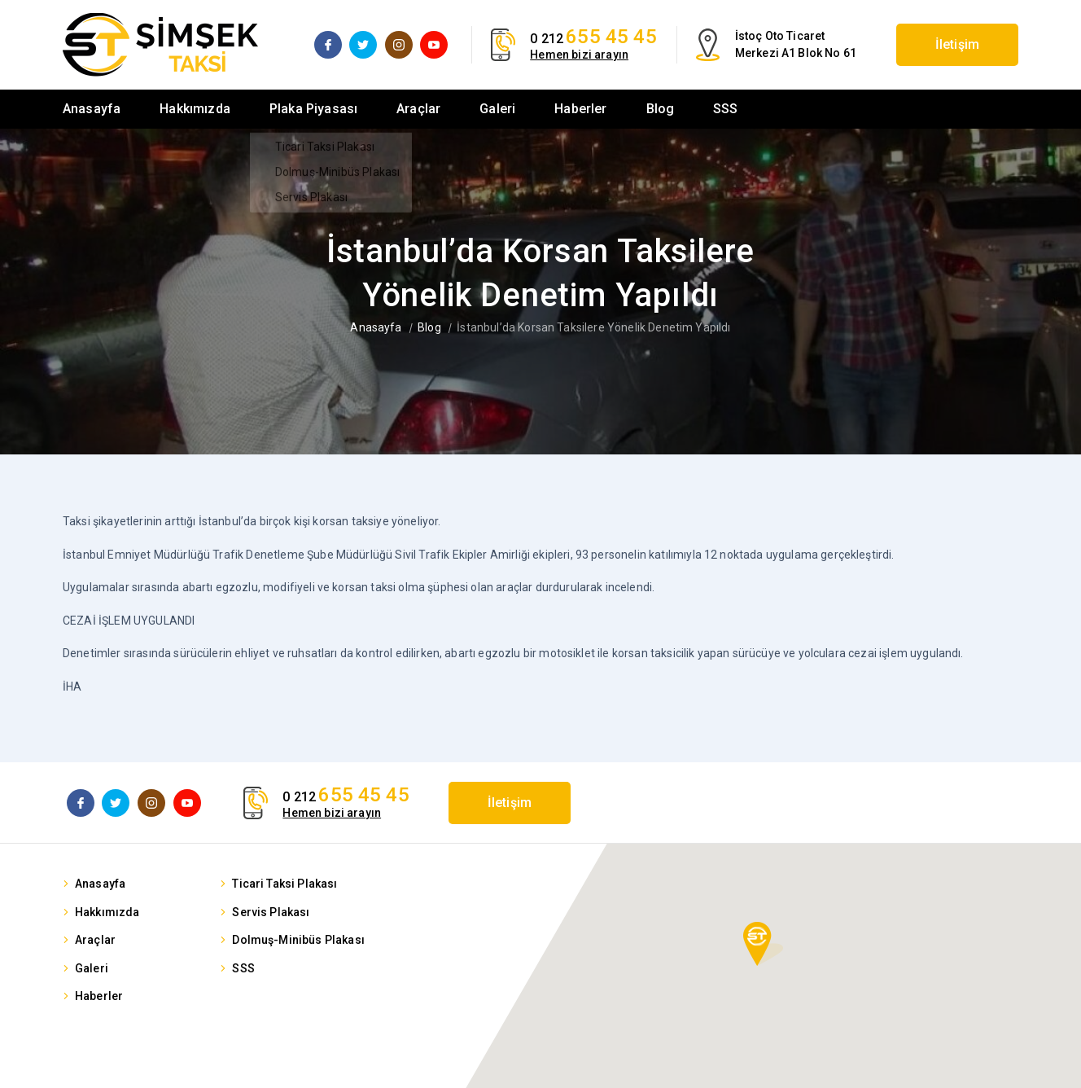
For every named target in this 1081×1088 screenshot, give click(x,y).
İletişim (957, 44)
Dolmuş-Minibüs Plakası (298, 939)
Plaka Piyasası (313, 108)
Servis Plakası (270, 912)
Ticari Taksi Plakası (284, 883)
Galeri (497, 108)
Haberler (580, 108)
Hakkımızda (195, 108)
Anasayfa (91, 108)
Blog (660, 108)
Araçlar (418, 108)
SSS (725, 108)
